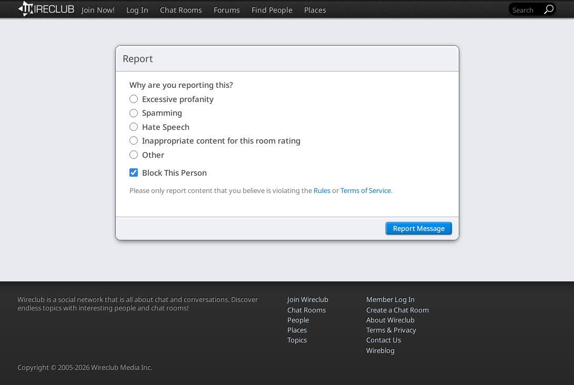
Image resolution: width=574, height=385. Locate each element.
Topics (297, 340)
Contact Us (383, 340)
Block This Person (174, 172)
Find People (272, 10)
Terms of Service (365, 190)
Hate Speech (165, 126)
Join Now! (98, 10)
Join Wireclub (307, 299)
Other (153, 154)
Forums (227, 10)
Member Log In (390, 299)
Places (315, 10)
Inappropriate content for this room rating (221, 140)
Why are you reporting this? (181, 84)
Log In (137, 10)
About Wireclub (390, 320)
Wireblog (380, 350)
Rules (322, 190)
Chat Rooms (181, 10)
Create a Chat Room (397, 310)
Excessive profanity (178, 99)
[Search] (526, 10)
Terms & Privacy (391, 330)
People (298, 320)
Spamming (162, 112)
